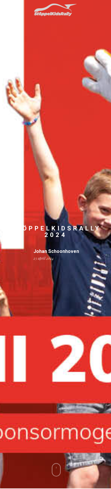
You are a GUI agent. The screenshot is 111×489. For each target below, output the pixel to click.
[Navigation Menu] (8, 10)
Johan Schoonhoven (56, 251)
